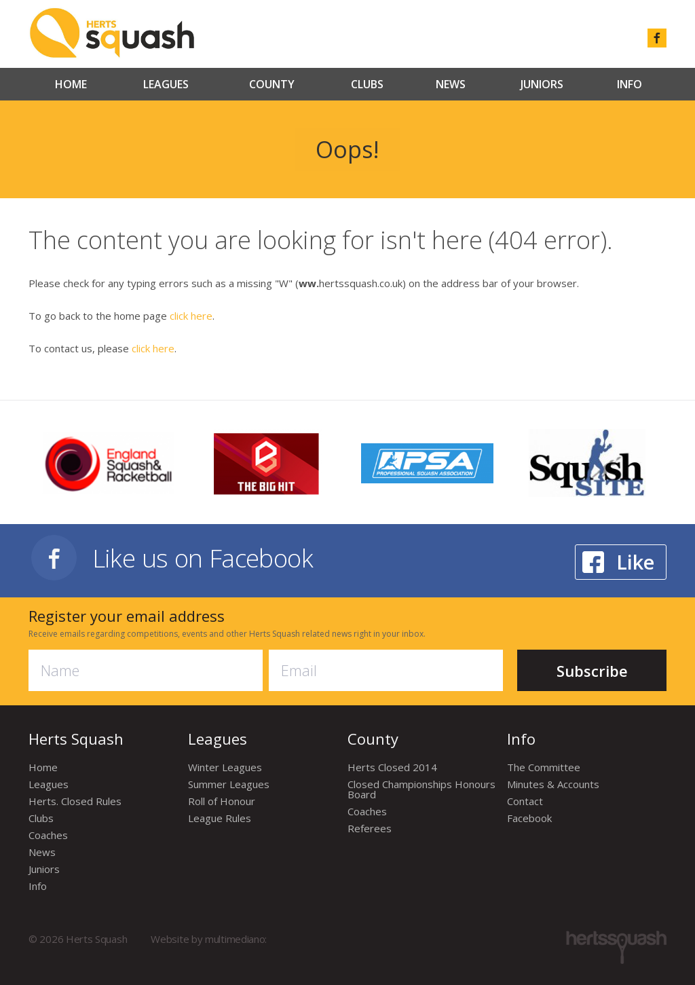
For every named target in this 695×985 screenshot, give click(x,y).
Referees (370, 828)
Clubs (367, 84)
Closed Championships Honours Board (421, 789)
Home (71, 84)
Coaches (48, 835)
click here (191, 315)
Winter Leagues (225, 767)
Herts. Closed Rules (75, 801)
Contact (525, 801)
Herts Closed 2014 (392, 767)
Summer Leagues (228, 784)
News (451, 84)
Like (635, 562)
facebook (656, 38)
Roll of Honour (221, 801)
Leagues (166, 84)
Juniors (542, 84)
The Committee (543, 767)
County (272, 84)
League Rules (219, 818)
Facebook (529, 818)
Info (629, 84)
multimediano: (236, 939)
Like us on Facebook (203, 557)
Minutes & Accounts (553, 784)
